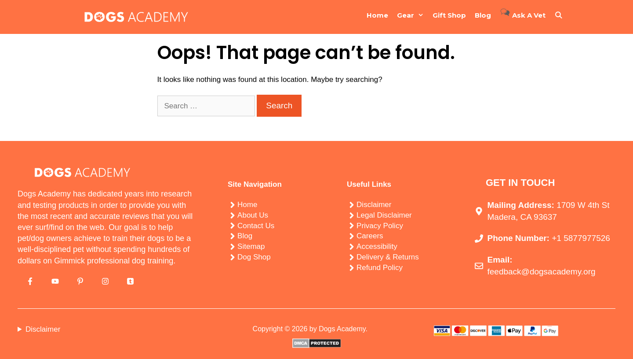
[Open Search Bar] (558, 15)
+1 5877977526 (581, 238)
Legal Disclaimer (384, 215)
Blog (483, 15)
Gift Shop (449, 15)
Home (377, 15)
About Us (252, 215)
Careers (370, 236)
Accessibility (377, 246)
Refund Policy (380, 267)
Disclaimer (374, 204)
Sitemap (251, 246)
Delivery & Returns (388, 257)
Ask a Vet (523, 13)
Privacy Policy (380, 226)
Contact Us (255, 226)
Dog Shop (254, 257)
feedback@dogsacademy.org (541, 271)
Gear (412, 15)
